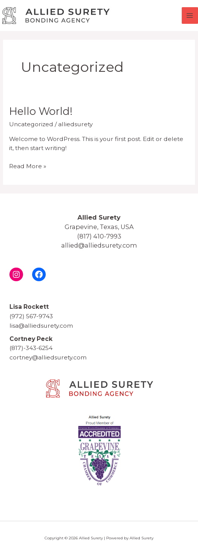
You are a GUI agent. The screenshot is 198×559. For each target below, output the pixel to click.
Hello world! (41, 111)
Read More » (27, 166)
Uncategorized (31, 124)
